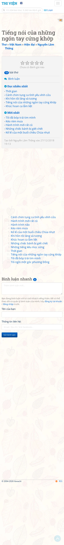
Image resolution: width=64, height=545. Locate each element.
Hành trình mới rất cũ (19, 186)
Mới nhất (12, 173)
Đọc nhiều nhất (16, 147)
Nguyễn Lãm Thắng (24, 201)
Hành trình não (20, 285)
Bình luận (14, 139)
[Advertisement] (32, 51)
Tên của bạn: (9, 369)
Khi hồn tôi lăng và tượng (21, 159)
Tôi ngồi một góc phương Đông (30, 323)
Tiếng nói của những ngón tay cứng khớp (31, 163)
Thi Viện (9, 3)
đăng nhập (8, 365)
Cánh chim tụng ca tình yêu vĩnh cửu (28, 156)
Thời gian (11, 152)
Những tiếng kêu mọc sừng (27, 308)
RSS (59, 542)
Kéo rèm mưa (14, 182)
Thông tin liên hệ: (11, 382)
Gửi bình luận (9, 395)
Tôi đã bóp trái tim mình (21, 178)
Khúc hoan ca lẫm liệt (19, 167)
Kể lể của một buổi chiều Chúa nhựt (28, 193)
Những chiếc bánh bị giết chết (24, 189)
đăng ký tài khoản (53, 362)
